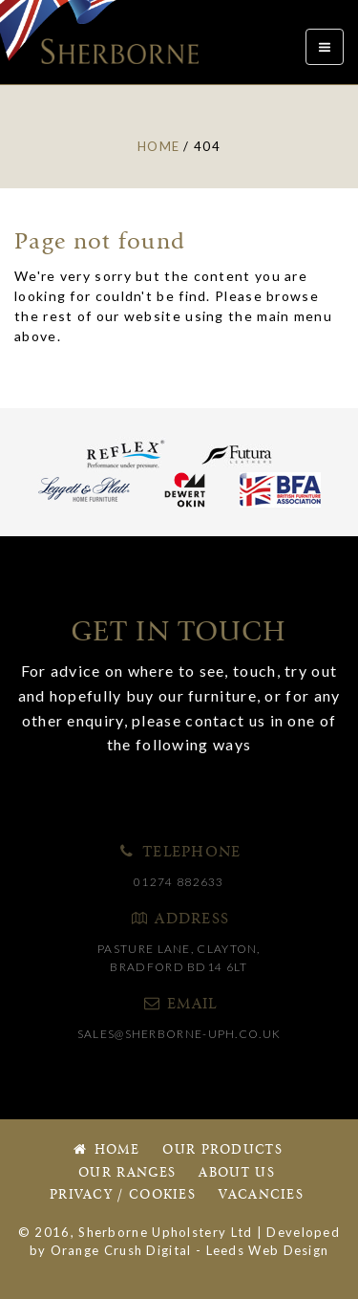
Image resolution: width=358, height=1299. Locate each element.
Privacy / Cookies (123, 1195)
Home (105, 1150)
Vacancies (261, 1195)
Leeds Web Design (267, 1250)
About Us (236, 1173)
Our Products (222, 1150)
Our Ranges (127, 1173)
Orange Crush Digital (121, 1250)
